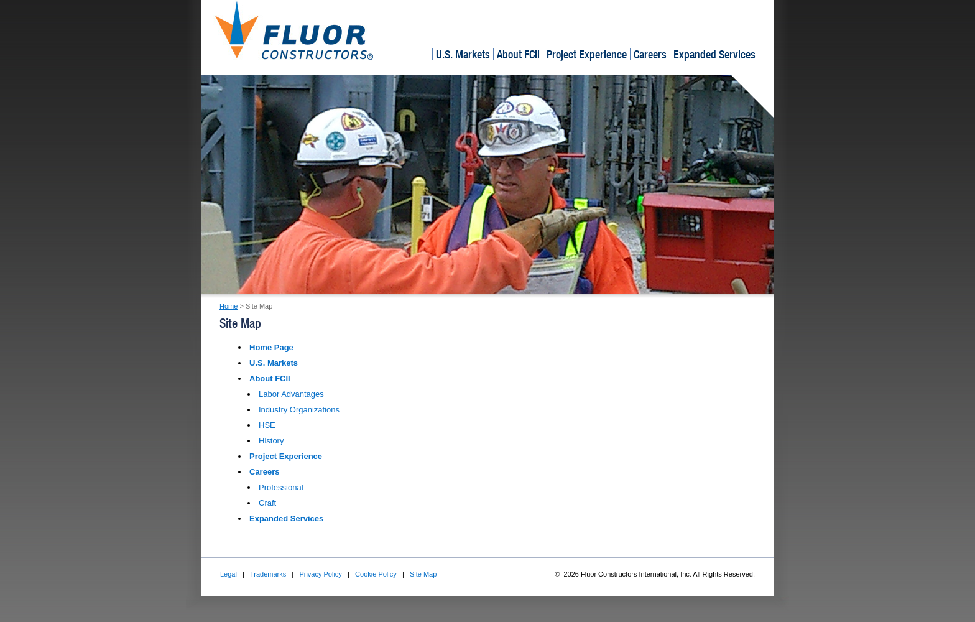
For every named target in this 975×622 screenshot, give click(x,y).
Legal (228, 574)
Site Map (423, 574)
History (271, 440)
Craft (267, 503)
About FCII (518, 54)
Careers (650, 54)
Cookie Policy (376, 574)
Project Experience (587, 54)
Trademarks (268, 574)
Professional (281, 487)
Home (228, 306)
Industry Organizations (299, 409)
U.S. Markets (463, 54)
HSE (267, 425)
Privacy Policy (320, 574)
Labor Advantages (291, 394)
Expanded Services (714, 54)
